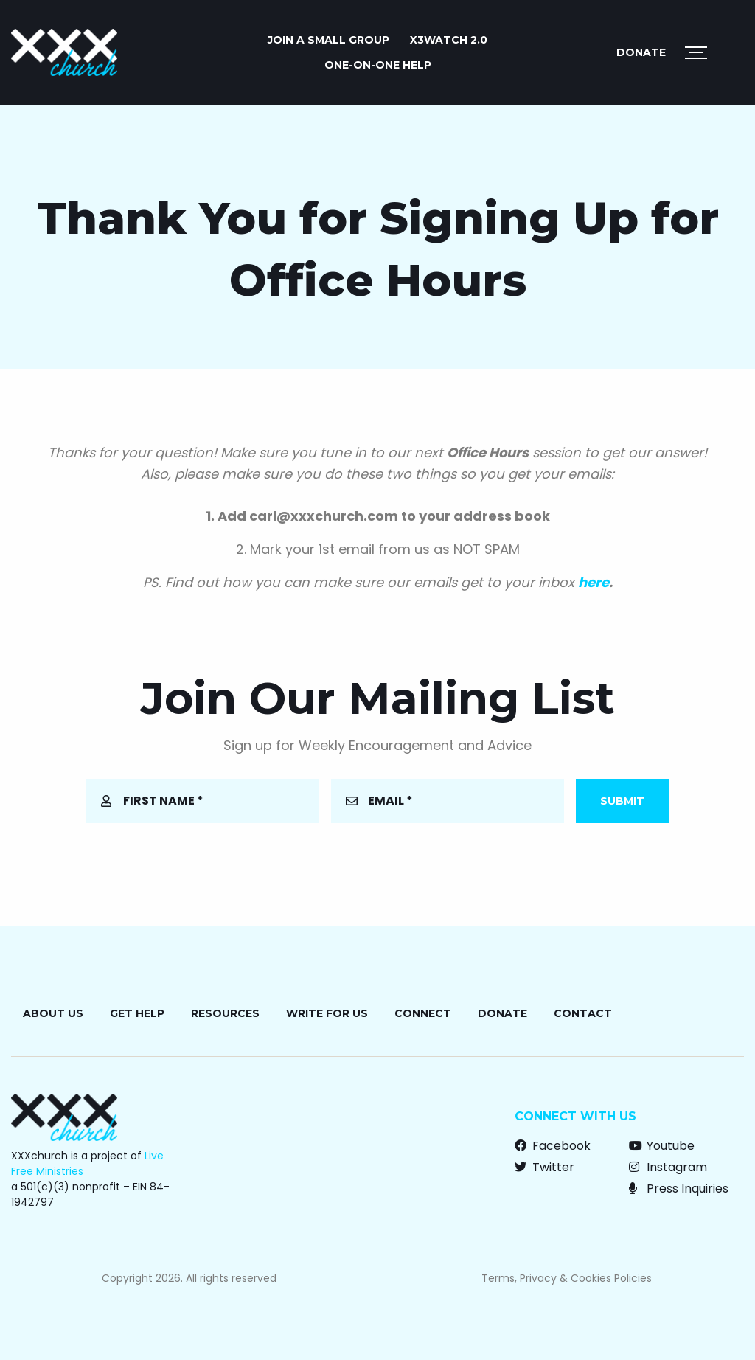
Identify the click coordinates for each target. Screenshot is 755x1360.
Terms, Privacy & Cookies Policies (566, 1278)
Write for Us (327, 1013)
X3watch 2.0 (448, 39)
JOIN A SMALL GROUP (328, 39)
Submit (622, 801)
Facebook (553, 1145)
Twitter (544, 1167)
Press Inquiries (678, 1188)
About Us (53, 1013)
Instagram (668, 1167)
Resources (225, 1013)
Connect (422, 1013)
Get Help (137, 1013)
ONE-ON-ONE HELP (377, 65)
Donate (641, 52)
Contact (583, 1013)
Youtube (662, 1145)
